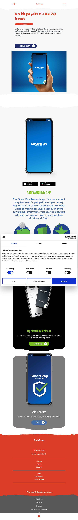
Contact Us (39, 467)
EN (14, 4)
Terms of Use (39, 506)
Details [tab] (39, 243)
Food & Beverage (39, 479)
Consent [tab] (13, 243)
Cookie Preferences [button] (39, 499)
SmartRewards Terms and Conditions (39, 509)
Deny (14, 281)
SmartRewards (39, 477)
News (39, 474)
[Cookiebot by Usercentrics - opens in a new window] (67, 237)
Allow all (64, 281)
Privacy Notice (39, 502)
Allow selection (38, 281)
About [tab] (64, 243)
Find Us (39, 464)
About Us (39, 461)
